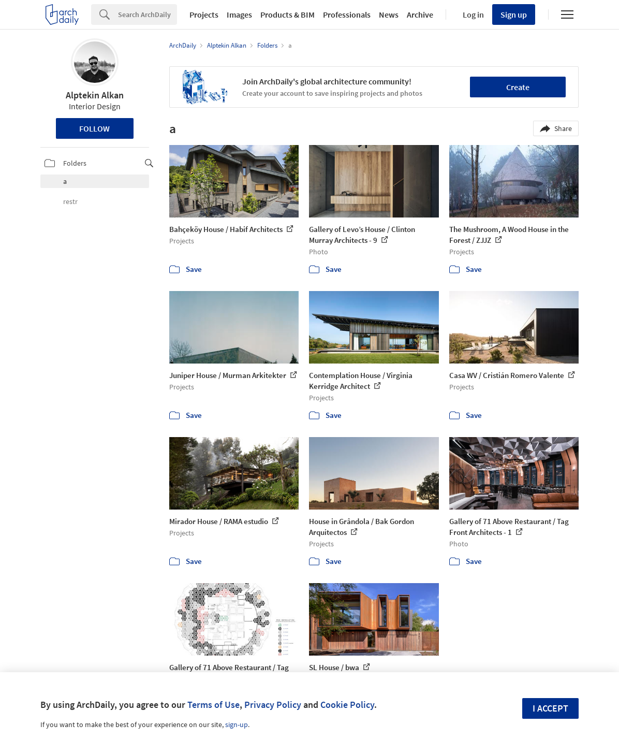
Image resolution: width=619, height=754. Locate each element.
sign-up (236, 724)
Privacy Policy (272, 705)
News (389, 14)
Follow (94, 128)
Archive (420, 14)
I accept (550, 708)
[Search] (147, 14)
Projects (203, 14)
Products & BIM (287, 14)
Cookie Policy (347, 705)
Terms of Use (213, 705)
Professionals (347, 14)
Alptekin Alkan (95, 95)
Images (239, 14)
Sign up (513, 14)
